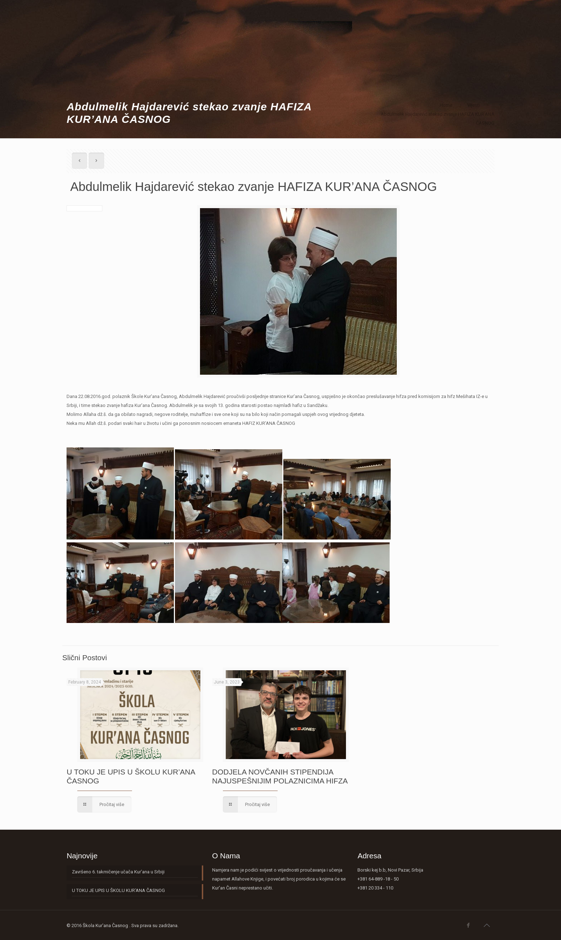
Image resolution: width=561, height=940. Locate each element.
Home (446, 105)
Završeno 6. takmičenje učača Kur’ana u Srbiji (118, 871)
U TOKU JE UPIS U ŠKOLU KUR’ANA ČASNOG (118, 890)
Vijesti (473, 105)
